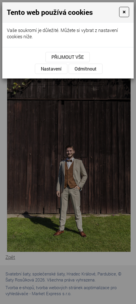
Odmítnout (86, 69)
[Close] (124, 12)
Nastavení (51, 69)
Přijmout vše (67, 57)
